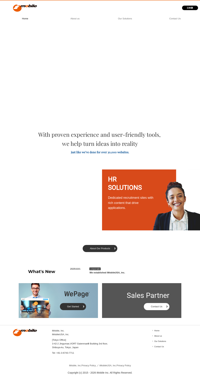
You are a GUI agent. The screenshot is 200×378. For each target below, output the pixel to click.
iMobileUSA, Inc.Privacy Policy (115, 365)
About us (74, 18)
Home (25, 18)
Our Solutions (125, 18)
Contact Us (175, 18)
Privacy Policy (82, 365)
